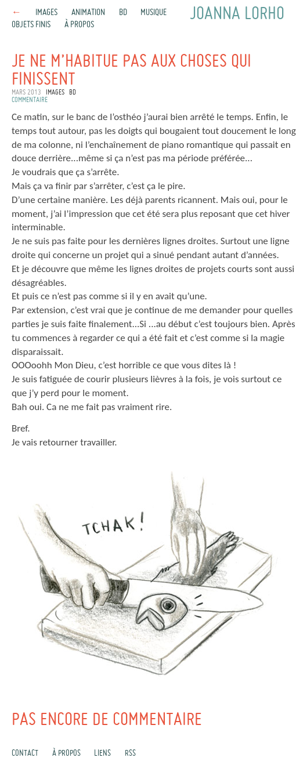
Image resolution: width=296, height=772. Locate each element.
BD (123, 13)
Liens (102, 753)
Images (46, 13)
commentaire (30, 100)
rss (130, 753)
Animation (88, 13)
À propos (79, 25)
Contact (25, 753)
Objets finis (31, 25)
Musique (153, 13)
